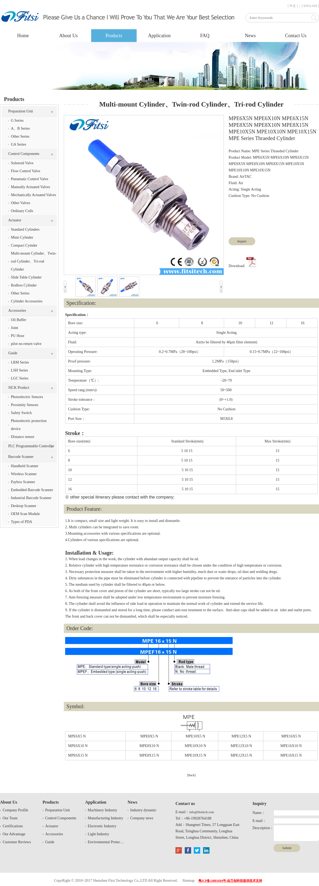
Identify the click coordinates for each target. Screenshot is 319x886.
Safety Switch (21, 413)
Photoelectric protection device (29, 425)
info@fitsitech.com (201, 812)
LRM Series (20, 362)
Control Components (23, 154)
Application (159, 35)
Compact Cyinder (24, 245)
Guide (12, 353)
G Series (17, 121)
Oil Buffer (18, 320)
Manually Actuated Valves (30, 187)
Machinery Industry (102, 810)
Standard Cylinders (25, 229)
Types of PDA (21, 522)
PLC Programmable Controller (31, 446)
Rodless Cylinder (24, 285)
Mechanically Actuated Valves (33, 195)
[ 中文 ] (293, 6)
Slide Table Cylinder (26, 277)
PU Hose (17, 336)
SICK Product (18, 388)
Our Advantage (14, 834)
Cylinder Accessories (27, 301)
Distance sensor (22, 437)
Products (114, 35)
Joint (14, 328)
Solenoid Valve (22, 163)
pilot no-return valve (26, 344)
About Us (68, 35)
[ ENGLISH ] (310, 6)
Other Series (20, 136)
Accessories (17, 311)
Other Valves (20, 203)
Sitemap (188, 881)
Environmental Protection (106, 842)
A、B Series (20, 128)
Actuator (14, 220)
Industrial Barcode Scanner (31, 498)
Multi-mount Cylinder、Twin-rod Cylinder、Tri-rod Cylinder (33, 261)
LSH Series (19, 370)
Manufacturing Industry (105, 818)
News (250, 35)
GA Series (18, 144)
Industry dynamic (143, 810)
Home (23, 35)
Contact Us (296, 35)
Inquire (242, 241)
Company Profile (15, 810)
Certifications (13, 826)
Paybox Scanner (23, 482)
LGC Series (19, 378)
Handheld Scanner (24, 466)
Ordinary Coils (22, 211)
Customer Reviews (17, 842)
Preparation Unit (20, 111)
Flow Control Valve (25, 171)
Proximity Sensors (24, 405)
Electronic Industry (102, 826)
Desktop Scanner (23, 506)
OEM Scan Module (25, 514)
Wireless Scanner (24, 474)
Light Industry (98, 834)
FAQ (204, 35)
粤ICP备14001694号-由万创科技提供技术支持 (230, 881)
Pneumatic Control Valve (29, 179)
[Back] (191, 775)
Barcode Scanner (20, 457)
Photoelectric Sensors (27, 397)
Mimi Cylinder (22, 237)
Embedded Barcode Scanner (32, 490)
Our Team (10, 818)
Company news (141, 818)
